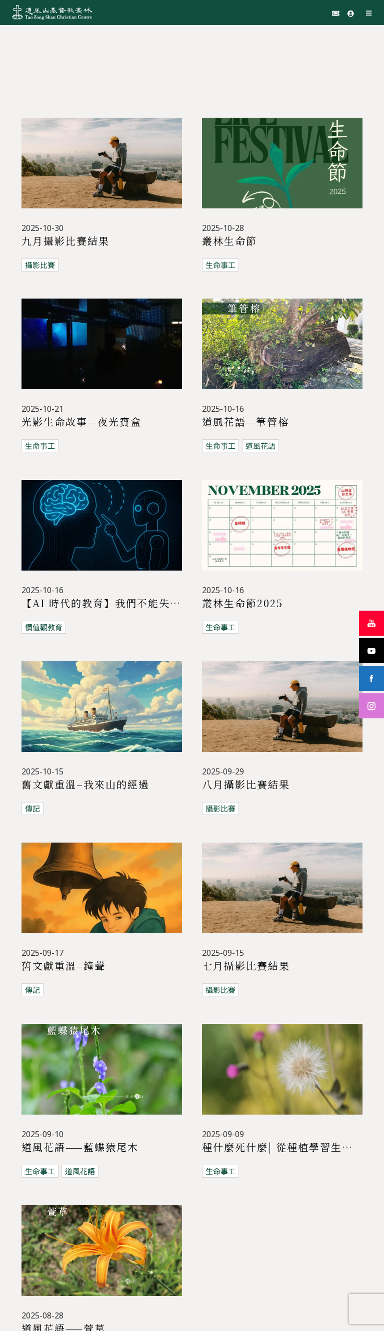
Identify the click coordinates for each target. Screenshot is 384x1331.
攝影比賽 (40, 265)
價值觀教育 (43, 627)
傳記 (32, 791)
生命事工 (221, 265)
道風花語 (261, 446)
